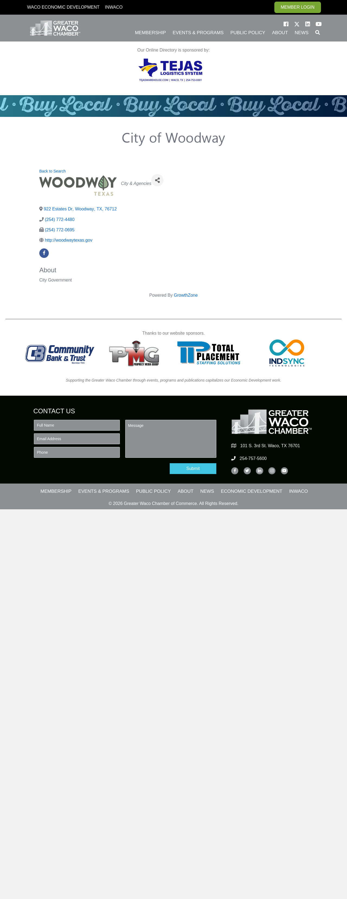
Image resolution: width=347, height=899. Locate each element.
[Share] (157, 180)
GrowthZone (186, 295)
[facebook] (44, 253)
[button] (286, 24)
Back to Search (52, 171)
